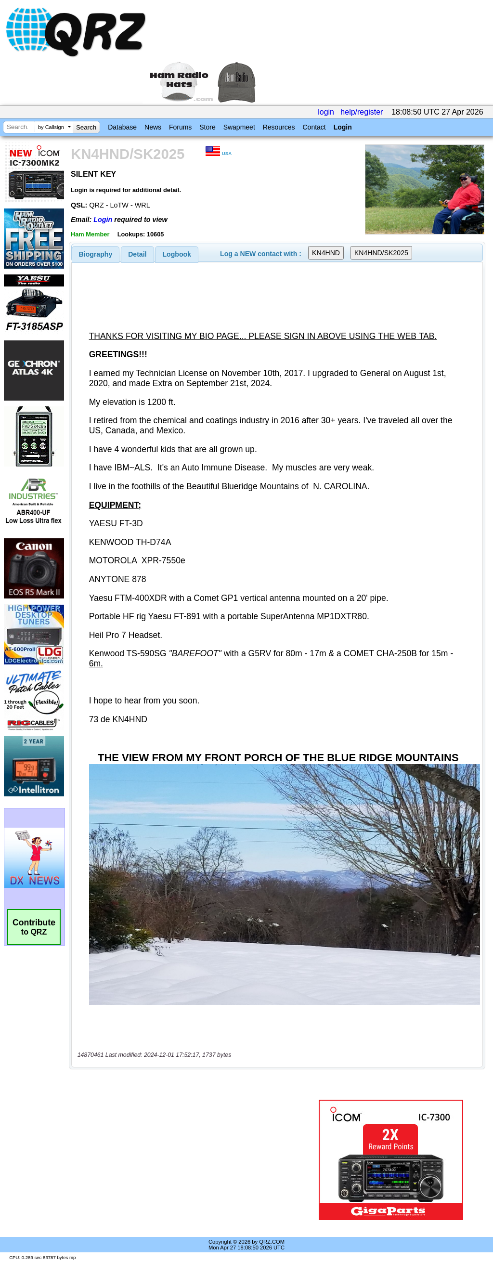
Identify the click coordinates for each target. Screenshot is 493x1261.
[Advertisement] (190, 1159)
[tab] (96, 254)
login (326, 112)
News (152, 127)
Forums (180, 127)
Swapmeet (239, 127)
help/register (361, 112)
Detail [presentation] (137, 254)
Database (122, 127)
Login (343, 127)
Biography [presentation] (96, 254)
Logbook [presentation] (177, 254)
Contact (313, 127)
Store (207, 127)
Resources (279, 127)
